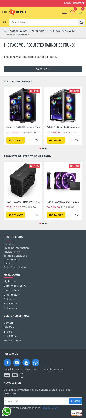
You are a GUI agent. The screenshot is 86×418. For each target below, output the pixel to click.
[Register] (78, 3)
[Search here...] (81, 22)
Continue (41, 69)
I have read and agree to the (31, 408)
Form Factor (39, 30)
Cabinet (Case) (19, 30)
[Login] (67, 3)
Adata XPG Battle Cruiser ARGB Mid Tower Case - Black (23, 127)
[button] (15, 140)
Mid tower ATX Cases (62, 30)
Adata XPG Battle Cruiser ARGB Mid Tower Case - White (64, 127)
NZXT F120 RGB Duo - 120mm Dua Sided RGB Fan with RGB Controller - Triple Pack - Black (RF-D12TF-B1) (64, 201)
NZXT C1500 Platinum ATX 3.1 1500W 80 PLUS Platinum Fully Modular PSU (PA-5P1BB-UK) (23, 201)
